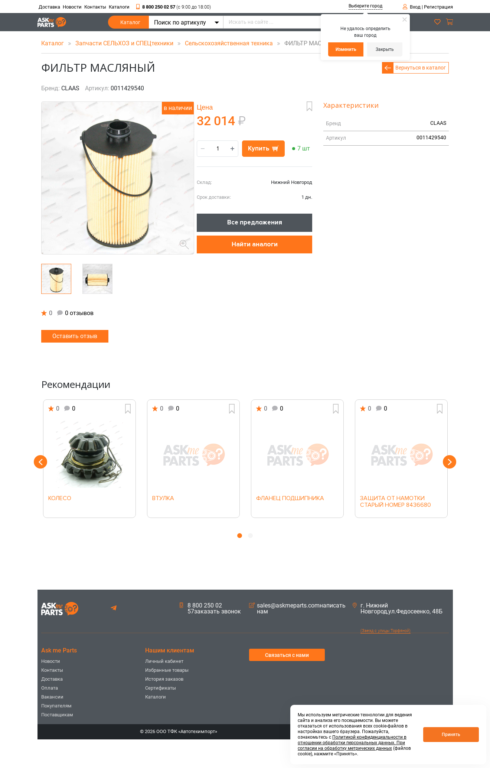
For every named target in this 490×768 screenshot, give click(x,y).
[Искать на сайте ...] (302, 22)
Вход (415, 7)
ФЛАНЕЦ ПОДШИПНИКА (290, 498)
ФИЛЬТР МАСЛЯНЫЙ (308, 43)
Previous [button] (40, 462)
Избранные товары (167, 670)
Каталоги (119, 7)
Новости (72, 7)
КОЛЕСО (59, 498)
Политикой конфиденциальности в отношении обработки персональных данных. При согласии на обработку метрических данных (352, 743)
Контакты (95, 7)
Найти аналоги (255, 244)
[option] (89, 458)
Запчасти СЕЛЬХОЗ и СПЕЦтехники (125, 43)
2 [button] (250, 535)
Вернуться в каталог (420, 68)
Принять (451, 734)
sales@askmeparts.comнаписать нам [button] (297, 609)
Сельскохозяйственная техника (229, 43)
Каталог (130, 24)
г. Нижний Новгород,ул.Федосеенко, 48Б (397, 609)
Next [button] (449, 462)
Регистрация (438, 7)
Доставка (49, 7)
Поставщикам (57, 714)
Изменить (346, 49)
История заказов (164, 679)
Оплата (49, 688)
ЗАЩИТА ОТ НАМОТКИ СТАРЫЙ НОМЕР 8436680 (395, 502)
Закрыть (385, 49)
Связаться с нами (287, 655)
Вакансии (52, 697)
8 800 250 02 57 (173, 7)
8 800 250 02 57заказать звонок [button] (210, 609)
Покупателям (56, 706)
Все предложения (254, 222)
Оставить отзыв (74, 336)
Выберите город (365, 6)
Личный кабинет (164, 661)
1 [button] (239, 535)
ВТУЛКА (163, 498)
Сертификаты (160, 688)
